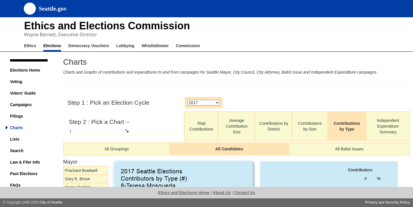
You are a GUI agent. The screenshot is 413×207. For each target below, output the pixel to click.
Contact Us (244, 192)
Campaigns (21, 104)
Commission (188, 45)
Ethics (30, 45)
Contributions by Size (310, 126)
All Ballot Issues (349, 149)
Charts (16, 127)
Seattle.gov (53, 8)
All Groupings (117, 149)
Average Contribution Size (237, 126)
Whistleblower (155, 45)
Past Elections (24, 173)
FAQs (15, 185)
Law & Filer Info (25, 162)
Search (17, 150)
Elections (52, 45)
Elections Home (25, 70)
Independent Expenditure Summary (388, 126)
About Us (222, 192)
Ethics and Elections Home (184, 192)
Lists (15, 139)
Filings (16, 116)
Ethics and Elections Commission (107, 26)
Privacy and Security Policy (387, 202)
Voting (16, 81)
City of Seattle (51, 202)
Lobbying (125, 45)
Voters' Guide (23, 93)
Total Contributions (201, 126)
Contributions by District (273, 126)
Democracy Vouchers (88, 45)
